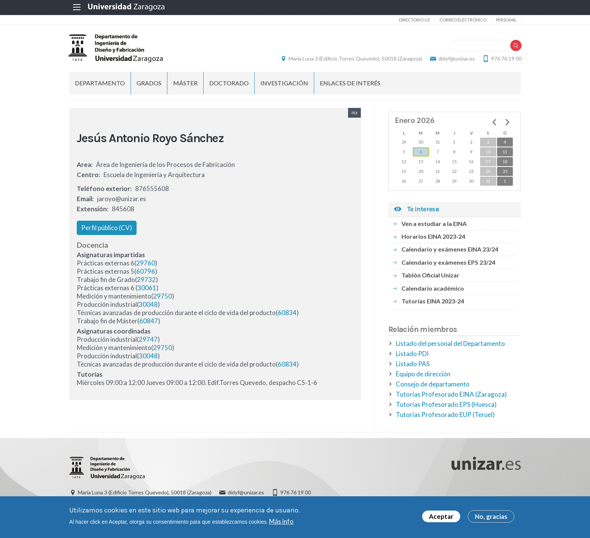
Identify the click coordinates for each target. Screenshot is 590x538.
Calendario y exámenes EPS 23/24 (448, 262)
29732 (146, 280)
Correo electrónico (462, 19)
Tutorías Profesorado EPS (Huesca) (446, 404)
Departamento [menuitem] (100, 82)
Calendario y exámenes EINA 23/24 (449, 249)
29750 (162, 296)
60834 (287, 313)
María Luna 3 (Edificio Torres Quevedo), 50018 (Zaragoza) (354, 58)
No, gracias (491, 516)
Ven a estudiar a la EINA (434, 223)
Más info (281, 521)
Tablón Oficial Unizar (430, 275)
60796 (145, 272)
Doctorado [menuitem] (229, 82)
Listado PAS (413, 364)
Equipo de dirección (423, 374)
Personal (505, 19)
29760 (145, 263)
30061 (146, 288)
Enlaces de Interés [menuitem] (350, 82)
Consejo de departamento (433, 384)
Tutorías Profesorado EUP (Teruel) (445, 414)
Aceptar (441, 516)
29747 (148, 340)
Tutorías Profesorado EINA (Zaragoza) (451, 394)
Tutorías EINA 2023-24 (432, 301)
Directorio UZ (413, 19)
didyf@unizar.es (456, 58)
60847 (148, 321)
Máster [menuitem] (185, 82)
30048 (148, 305)
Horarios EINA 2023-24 (433, 236)
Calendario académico (432, 288)
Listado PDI (412, 354)
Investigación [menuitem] (284, 82)
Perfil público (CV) (106, 228)
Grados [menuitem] (149, 82)
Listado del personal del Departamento (450, 343)
